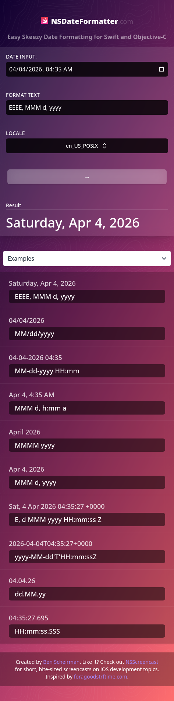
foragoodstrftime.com (100, 676)
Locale (15, 133)
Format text (23, 94)
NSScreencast (141, 661)
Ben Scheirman (61, 661)
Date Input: (21, 56)
